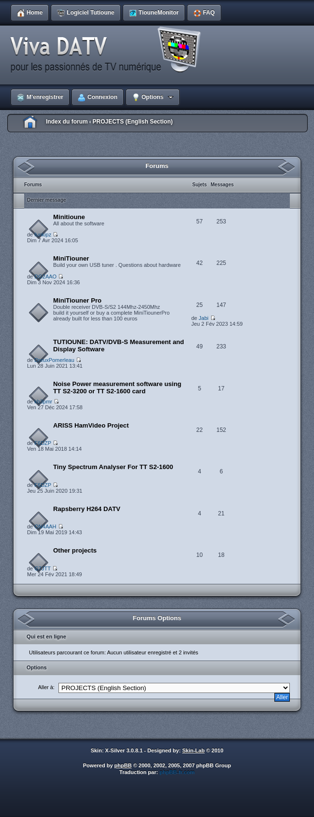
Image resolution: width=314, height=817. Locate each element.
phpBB (123, 765)
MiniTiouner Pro (77, 300)
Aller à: (46, 687)
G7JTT (42, 568)
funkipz (42, 234)
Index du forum (67, 121)
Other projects (75, 550)
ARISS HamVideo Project (91, 425)
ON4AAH (45, 526)
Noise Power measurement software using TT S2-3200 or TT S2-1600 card (117, 387)
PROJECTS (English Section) (132, 121)
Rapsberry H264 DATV (86, 508)
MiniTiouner (71, 258)
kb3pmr (43, 401)
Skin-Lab (193, 750)
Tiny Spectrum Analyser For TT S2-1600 (113, 467)
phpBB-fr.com (177, 772)
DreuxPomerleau (54, 360)
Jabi (203, 318)
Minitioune (69, 217)
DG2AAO (45, 276)
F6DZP (42, 443)
